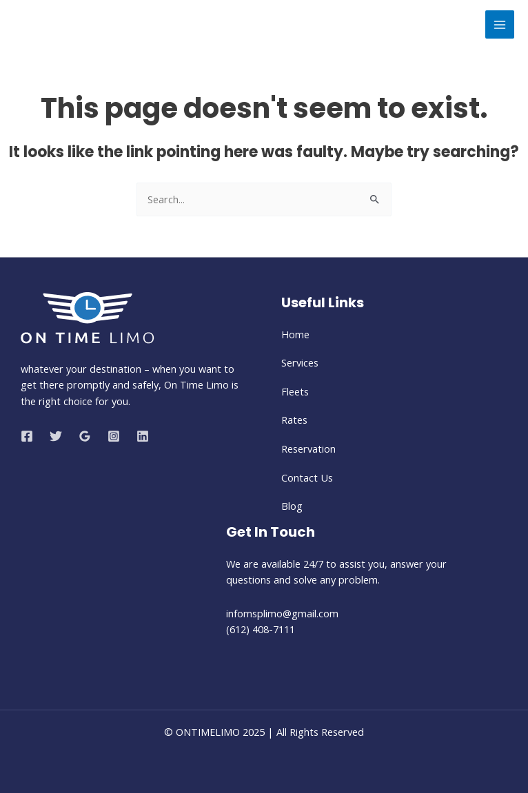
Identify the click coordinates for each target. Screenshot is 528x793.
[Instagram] (114, 436)
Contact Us (307, 477)
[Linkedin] (142, 436)
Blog (292, 506)
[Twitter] (56, 436)
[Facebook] (27, 436)
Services (299, 362)
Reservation (308, 448)
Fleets (295, 391)
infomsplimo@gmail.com (283, 613)
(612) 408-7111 (260, 629)
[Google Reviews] (85, 436)
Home (295, 334)
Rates (294, 419)
